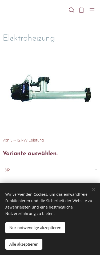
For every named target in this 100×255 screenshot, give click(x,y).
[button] (71, 10)
